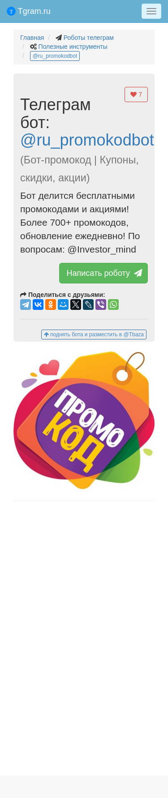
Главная (32, 37)
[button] (84, 421)
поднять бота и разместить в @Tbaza (94, 334)
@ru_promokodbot (55, 56)
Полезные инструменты (73, 46)
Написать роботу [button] (104, 273)
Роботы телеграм (89, 37)
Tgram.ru (29, 11)
